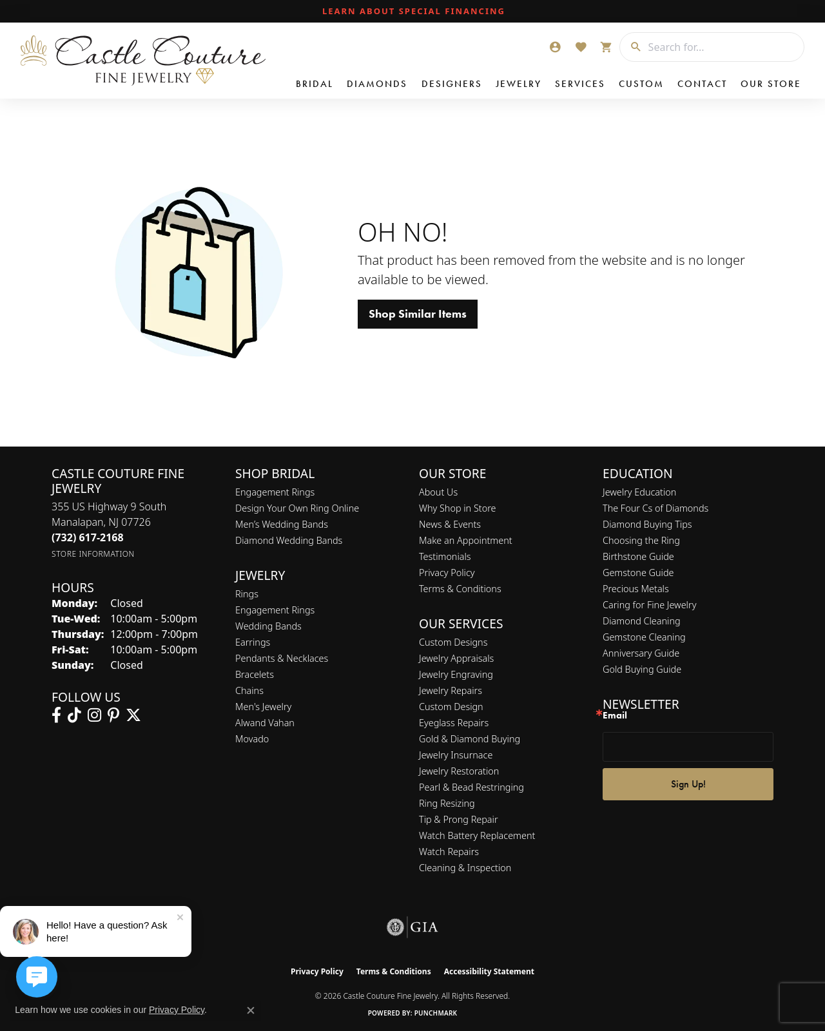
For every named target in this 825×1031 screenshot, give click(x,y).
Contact (702, 83)
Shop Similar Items (418, 314)
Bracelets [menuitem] (254, 674)
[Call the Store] (88, 537)
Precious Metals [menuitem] (636, 589)
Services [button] (580, 83)
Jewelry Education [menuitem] (639, 492)
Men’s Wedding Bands (281, 524)
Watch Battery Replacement (477, 835)
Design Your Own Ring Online (297, 508)
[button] (555, 47)
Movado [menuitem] (252, 739)
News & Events (450, 524)
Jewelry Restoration (459, 771)
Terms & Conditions (460, 589)
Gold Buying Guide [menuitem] (642, 669)
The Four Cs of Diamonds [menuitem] (655, 508)
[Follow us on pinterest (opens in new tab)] (113, 715)
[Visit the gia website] (412, 927)
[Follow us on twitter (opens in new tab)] (133, 715)
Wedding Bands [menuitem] (268, 626)
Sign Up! (688, 784)
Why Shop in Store (457, 508)
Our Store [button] (771, 83)
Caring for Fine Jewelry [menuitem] (649, 605)
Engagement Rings (275, 492)
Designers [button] (452, 83)
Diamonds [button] (377, 83)
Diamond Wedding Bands (288, 540)
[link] (412, 11)
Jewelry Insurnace (455, 755)
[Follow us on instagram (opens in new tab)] (94, 715)
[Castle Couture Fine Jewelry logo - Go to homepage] (142, 61)
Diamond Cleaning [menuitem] (642, 621)
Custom (641, 83)
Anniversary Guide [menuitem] (641, 653)
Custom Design (451, 706)
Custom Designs (453, 642)
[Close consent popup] (251, 1010)
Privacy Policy (447, 572)
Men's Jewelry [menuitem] (263, 706)
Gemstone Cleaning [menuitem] (644, 637)
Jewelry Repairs (450, 690)
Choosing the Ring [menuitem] (641, 540)
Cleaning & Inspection (465, 868)
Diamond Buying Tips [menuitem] (647, 524)
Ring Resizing (447, 803)
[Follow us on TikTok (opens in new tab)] (74, 715)
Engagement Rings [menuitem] (275, 610)
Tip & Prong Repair (458, 819)
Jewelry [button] (518, 83)
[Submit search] (631, 47)
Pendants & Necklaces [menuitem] (281, 658)
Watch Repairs (449, 851)
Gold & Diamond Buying (469, 739)
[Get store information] (93, 553)
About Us (438, 492)
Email (615, 715)
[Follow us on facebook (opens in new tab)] (56, 715)
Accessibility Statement (489, 971)
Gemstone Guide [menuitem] (638, 572)
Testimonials (445, 556)
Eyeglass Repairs (454, 723)
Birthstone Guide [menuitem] (638, 556)
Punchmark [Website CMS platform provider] (436, 1012)
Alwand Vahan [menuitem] (265, 723)
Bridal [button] (314, 83)
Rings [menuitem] (246, 594)
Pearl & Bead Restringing (471, 787)
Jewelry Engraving (456, 674)
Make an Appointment (465, 540)
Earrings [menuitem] (252, 642)
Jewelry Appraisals (456, 658)
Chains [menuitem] (249, 690)
